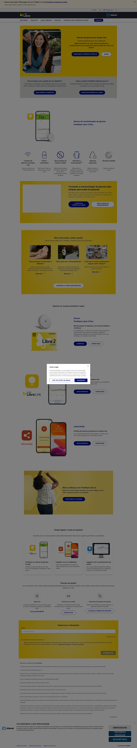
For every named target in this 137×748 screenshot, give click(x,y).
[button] (81, 380)
